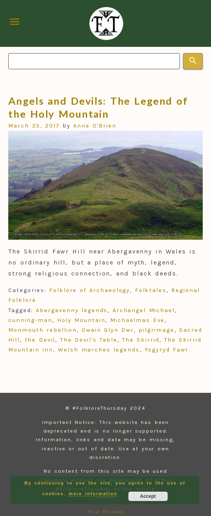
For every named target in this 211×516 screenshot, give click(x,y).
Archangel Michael (144, 310)
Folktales (151, 290)
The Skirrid (140, 340)
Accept (147, 496)
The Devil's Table (88, 340)
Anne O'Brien (95, 125)
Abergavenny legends (71, 310)
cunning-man (30, 320)
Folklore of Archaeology (89, 290)
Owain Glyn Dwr (107, 330)
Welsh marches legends (98, 349)
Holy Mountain (81, 320)
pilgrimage (156, 330)
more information (92, 493)
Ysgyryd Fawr (166, 349)
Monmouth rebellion (42, 330)
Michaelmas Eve (137, 320)
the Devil (40, 340)
